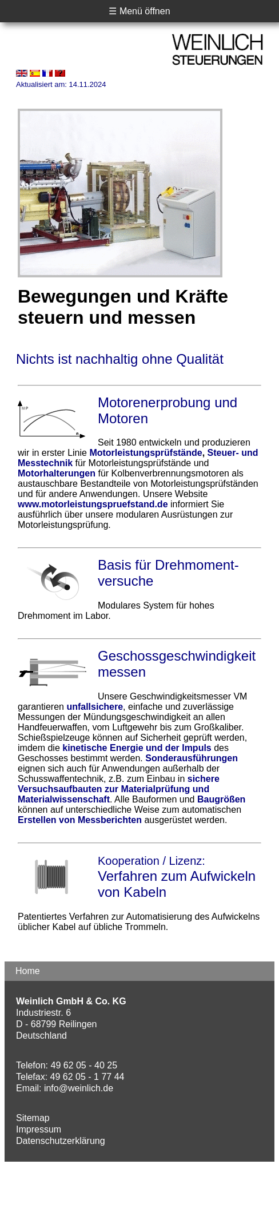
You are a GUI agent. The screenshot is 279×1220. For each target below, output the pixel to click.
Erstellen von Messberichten (80, 820)
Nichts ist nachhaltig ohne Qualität (120, 359)
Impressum (38, 1129)
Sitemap (33, 1118)
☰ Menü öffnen (139, 11)
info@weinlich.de (78, 1088)
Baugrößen (221, 799)
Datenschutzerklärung (60, 1141)
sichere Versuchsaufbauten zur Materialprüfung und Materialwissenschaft (119, 789)
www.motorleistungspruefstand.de (93, 504)
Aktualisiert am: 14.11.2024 (61, 84)
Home (27, 971)
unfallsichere (94, 707)
